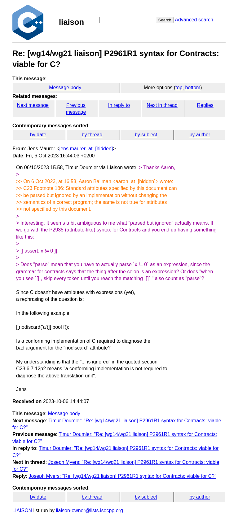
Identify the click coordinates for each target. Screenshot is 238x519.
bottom (192, 87)
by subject (146, 134)
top (178, 87)
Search (164, 20)
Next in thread (162, 105)
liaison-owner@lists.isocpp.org (89, 510)
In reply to (119, 105)
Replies (205, 105)
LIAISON (22, 510)
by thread (92, 134)
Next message (33, 105)
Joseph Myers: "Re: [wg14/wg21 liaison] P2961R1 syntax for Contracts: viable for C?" (122, 476)
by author (199, 134)
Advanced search (194, 19)
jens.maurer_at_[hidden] (86, 148)
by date (38, 134)
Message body (65, 87)
